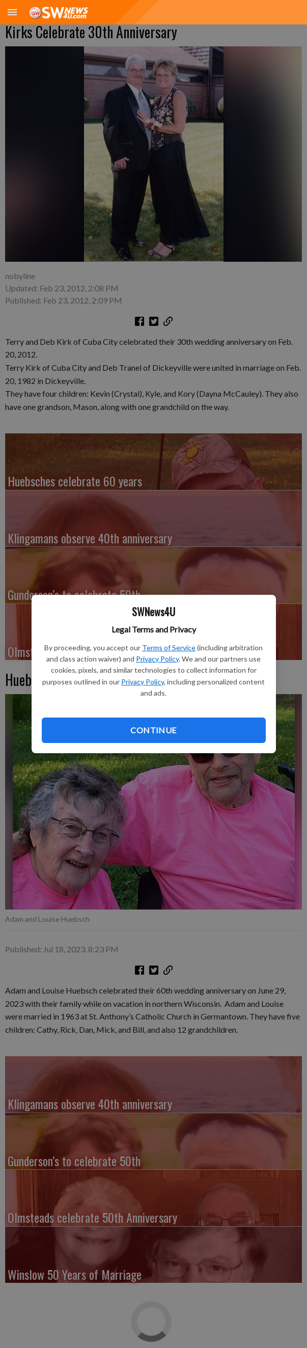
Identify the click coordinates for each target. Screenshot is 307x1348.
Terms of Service (169, 647)
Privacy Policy (157, 658)
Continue (153, 730)
